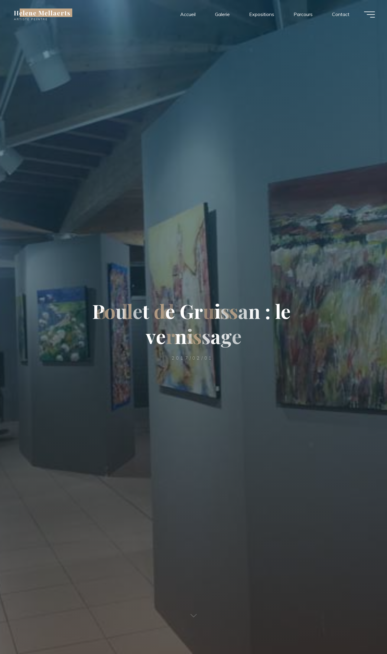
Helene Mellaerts (42, 12)
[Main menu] (369, 14)
